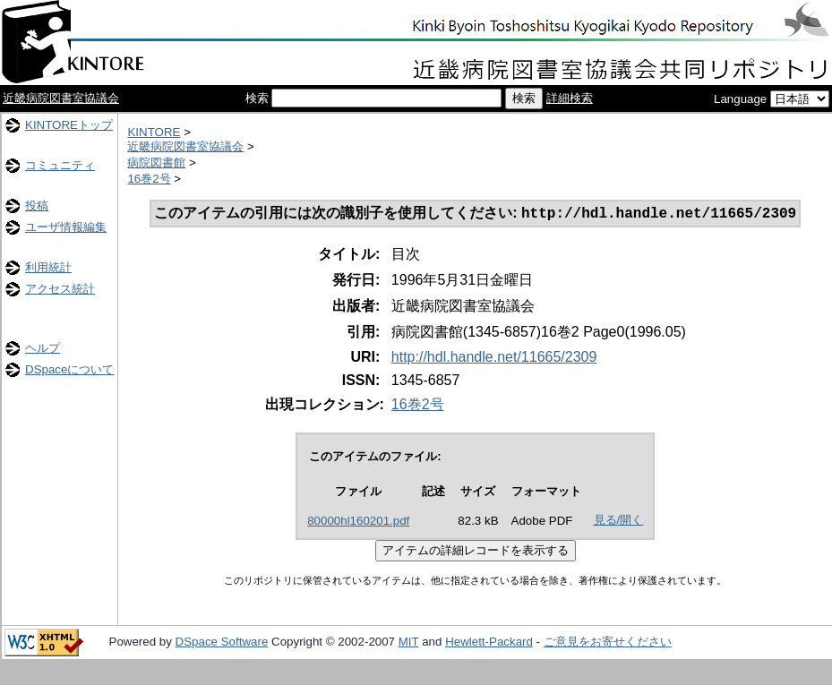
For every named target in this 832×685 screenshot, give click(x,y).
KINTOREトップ (69, 125)
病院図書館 (156, 162)
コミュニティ (60, 165)
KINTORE (153, 132)
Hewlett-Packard (489, 643)
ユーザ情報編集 (66, 227)
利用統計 (48, 267)
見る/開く (619, 521)
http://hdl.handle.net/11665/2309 (494, 358)
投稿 (36, 205)
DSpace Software (222, 643)
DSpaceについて (69, 369)
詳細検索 (569, 98)
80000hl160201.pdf (358, 522)
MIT (409, 643)
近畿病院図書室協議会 (61, 98)
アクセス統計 (60, 288)
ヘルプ (42, 348)
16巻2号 (148, 178)
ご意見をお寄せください (608, 643)
